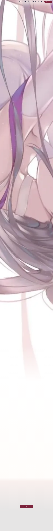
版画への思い (21, 1)
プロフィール (30, 1)
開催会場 (42, 1)
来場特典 (38, 1)
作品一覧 (34, 1)
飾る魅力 (25, 1)
